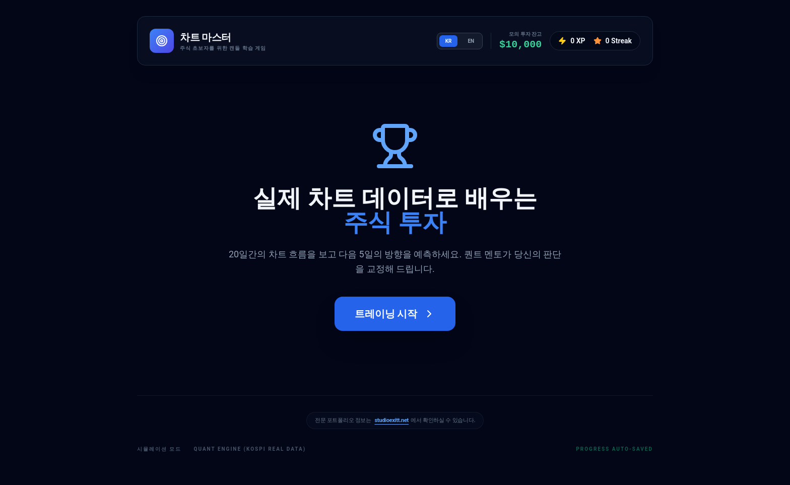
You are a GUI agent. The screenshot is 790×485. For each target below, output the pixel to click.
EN (471, 41)
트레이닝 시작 (395, 314)
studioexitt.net (391, 420)
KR (448, 41)
